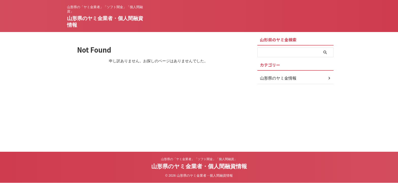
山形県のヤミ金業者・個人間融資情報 (199, 166)
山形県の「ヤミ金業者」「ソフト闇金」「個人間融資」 (199, 159)
